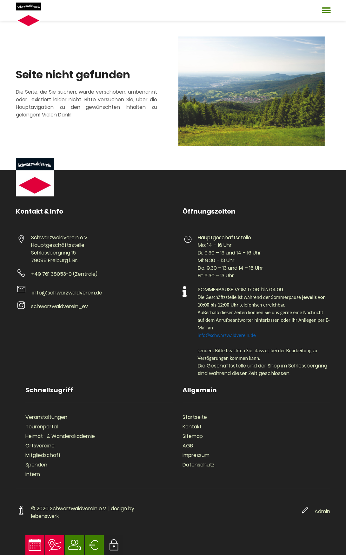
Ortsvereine (40, 445)
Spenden (36, 464)
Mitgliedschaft (43, 455)
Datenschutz (199, 464)
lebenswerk (45, 516)
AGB (188, 445)
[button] (326, 10)
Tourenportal (41, 426)
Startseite (195, 417)
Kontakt (192, 426)
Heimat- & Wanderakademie (60, 436)
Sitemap (193, 436)
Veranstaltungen (46, 417)
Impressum (196, 455)
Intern (32, 474)
